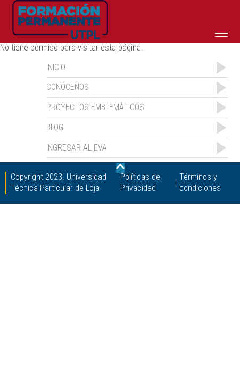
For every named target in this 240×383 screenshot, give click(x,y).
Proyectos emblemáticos (95, 107)
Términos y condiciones (200, 182)
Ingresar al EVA (76, 148)
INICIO (55, 67)
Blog (54, 127)
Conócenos (67, 87)
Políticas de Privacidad (140, 182)
